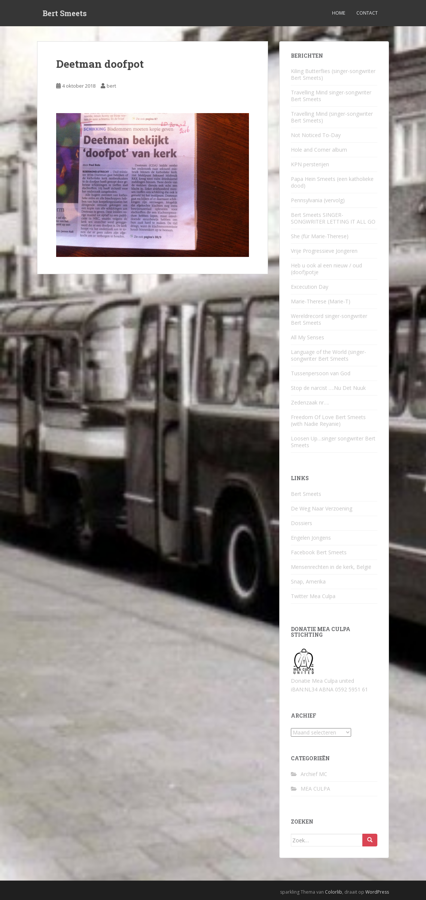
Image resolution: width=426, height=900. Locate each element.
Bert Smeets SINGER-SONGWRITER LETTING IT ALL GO (333, 218)
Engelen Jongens (311, 537)
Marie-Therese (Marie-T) (320, 301)
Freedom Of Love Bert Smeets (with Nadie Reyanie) (328, 420)
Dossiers (301, 523)
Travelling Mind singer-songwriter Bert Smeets (331, 96)
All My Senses (307, 337)
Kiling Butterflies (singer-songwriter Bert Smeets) (333, 74)
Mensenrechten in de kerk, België (331, 566)
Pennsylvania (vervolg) (318, 200)
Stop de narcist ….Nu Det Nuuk (328, 387)
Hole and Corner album (319, 149)
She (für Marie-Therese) (320, 236)
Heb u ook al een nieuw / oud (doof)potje (326, 269)
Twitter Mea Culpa (313, 596)
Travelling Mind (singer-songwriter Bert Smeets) (332, 117)
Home (338, 13)
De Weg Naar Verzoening (321, 508)
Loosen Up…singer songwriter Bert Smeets (333, 442)
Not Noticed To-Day (316, 135)
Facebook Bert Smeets (319, 552)
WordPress (377, 892)
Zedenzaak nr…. (310, 402)
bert (111, 85)
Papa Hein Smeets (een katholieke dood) (332, 182)
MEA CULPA (315, 788)
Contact (367, 13)
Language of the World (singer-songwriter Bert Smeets (328, 355)
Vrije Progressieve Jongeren (324, 250)
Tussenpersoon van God (320, 373)
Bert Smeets (65, 13)
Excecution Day (309, 286)
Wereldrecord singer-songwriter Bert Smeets (329, 319)
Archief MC (314, 774)
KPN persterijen (310, 164)
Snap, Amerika (308, 581)
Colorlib (333, 892)
